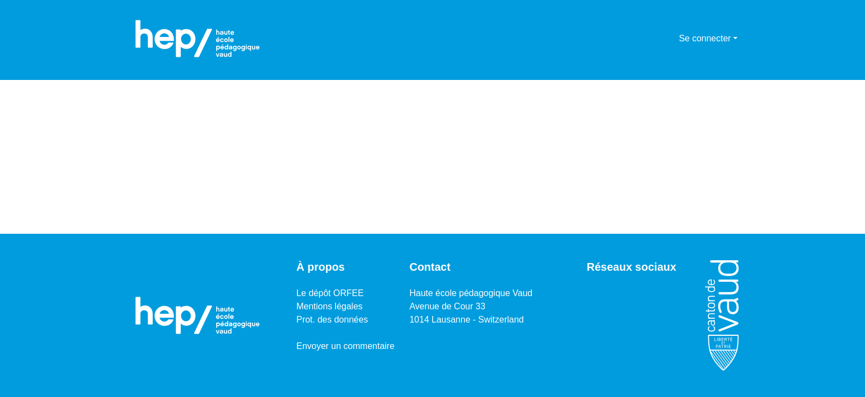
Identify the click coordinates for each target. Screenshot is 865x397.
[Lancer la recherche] (653, 38)
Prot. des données (332, 319)
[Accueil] (197, 38)
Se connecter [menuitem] (705, 38)
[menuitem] (669, 38)
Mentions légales (329, 306)
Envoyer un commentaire (345, 346)
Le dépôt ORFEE (330, 293)
